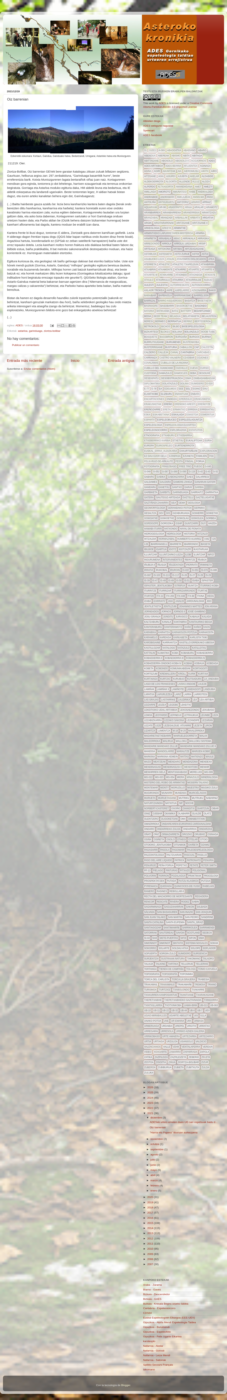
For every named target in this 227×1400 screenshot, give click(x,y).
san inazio (186, 912)
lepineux (176, 715)
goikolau (182, 518)
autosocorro (201, 285)
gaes (190, 477)
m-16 (175, 730)
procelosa (211, 875)
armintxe (180, 228)
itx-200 (170, 596)
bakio (212, 290)
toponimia (186, 974)
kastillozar (152, 648)
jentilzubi (170, 606)
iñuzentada (176, 564)
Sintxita (178, 943)
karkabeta (180, 637)
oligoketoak (169, 819)
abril (153, 1175)
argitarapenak (164, 223)
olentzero (151, 819)
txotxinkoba (173, 1005)
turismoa (150, 989)
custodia (150, 373)
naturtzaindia (153, 803)
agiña (147, 171)
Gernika (199, 508)
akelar (194, 176)
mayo (154, 1170)
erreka (192, 409)
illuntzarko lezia (171, 554)
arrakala (189, 238)
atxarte (193, 269)
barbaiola (165, 295)
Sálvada (149, 912)
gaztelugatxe (205, 497)
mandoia (149, 751)
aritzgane (183, 223)
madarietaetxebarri (157, 735)
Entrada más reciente (24, 360)
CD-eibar (188, 357)
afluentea (191, 166)
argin (148, 223)
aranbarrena (172, 212)
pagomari (178, 850)
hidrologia (174, 533)
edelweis (170, 388)
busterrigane (153, 347)
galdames (150, 482)
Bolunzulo (191, 331)
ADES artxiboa (153, 166)
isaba (195, 580)
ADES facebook (152, 135)
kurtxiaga (151, 679)
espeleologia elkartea (180, 425)
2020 (150, 1197)
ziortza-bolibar (52, 330)
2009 (150, 1254)
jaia (170, 601)
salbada (202, 906)
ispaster (207, 580)
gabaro (149, 477)
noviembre (157, 1139)
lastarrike (168, 699)
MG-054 (170, 777)
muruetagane (167, 798)
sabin (195, 901)
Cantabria (187, 352)
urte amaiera (171, 1036)
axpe (169, 290)
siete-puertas (168, 938)
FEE (211, 456)
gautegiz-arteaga (168, 497)
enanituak (181, 394)
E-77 (146, 388)
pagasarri (151, 850)
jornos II (179, 611)
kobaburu (187, 653)
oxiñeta (193, 844)
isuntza (193, 585)
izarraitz (159, 601)
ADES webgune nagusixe (158, 125)
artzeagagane (194, 249)
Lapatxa (149, 694)
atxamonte (165, 269)
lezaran (207, 720)
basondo (201, 306)
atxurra (177, 280)
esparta (149, 419)
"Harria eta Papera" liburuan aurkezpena (173, 1132)
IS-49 (171, 580)
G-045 (208, 466)
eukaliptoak (194, 440)
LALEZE (202, 684)
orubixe (200, 834)
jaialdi (179, 601)
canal (174, 352)
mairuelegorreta (185, 735)
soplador (209, 948)
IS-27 (192, 575)
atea (211, 259)
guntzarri (191, 523)
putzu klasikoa (189, 881)
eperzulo (185, 399)
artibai (177, 249)
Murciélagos (198, 793)
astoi (195, 254)
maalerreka (196, 730)
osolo (170, 839)
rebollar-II (176, 891)
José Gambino (197, 611)
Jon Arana (211, 606)
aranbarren (152, 212)
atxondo (181, 274)
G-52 (215, 471)
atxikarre (166, 274)
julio (153, 1159)
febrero (155, 1185)
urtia (147, 1041)
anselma (198, 197)
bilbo (176, 326)
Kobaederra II (153, 658)
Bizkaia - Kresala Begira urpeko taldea (165, 1303)
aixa (161, 176)
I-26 (146, 544)
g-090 (183, 471)
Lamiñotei (177, 689)
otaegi (181, 839)
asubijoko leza (154, 259)
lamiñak (149, 689)
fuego (198, 466)
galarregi (202, 477)
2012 (150, 1238)
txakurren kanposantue (160, 995)
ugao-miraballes (155, 1015)
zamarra (175, 1052)
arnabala (164, 238)
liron (208, 725)
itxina (201, 596)
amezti (208, 186)
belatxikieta (191, 316)
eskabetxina (161, 414)
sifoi (183, 938)
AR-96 (162, 207)
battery (186, 311)
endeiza (172, 399)
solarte (164, 948)
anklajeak (183, 197)
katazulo (184, 648)
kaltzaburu (151, 622)
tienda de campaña (171, 969)
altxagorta (165, 186)
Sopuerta (150, 953)
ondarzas (205, 829)
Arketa (166, 228)
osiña (147, 839)
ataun (170, 259)
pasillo (202, 855)
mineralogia (209, 777)
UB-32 (174, 1010)
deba (193, 373)
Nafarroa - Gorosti (153, 1350)
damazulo (165, 373)
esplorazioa (178, 430)
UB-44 (183, 1010)
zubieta (179, 1067)
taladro (208, 958)
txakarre (198, 989)
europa (149, 445)
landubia (209, 689)
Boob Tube (208, 331)
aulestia (162, 285)
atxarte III (151, 274)
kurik (192, 673)
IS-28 (200, 575)
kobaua (199, 663)
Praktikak (194, 875)
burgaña (181, 337)
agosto (154, 1154)
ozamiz (205, 844)
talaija (148, 964)
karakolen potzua (184, 632)
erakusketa (202, 399)
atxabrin (150, 269)
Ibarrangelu (159, 544)
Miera (180, 777)
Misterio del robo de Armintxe (164, 782)
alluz (196, 181)
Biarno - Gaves (152, 1289)
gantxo (177, 487)
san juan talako (155, 917)
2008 (150, 1259)
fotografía (151, 466)
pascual (189, 855)
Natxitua (171, 803)
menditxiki (191, 767)
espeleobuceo (167, 419)
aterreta (150, 264)
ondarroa (189, 829)
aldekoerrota (153, 181)
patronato (194, 860)
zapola (204, 1052)
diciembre (156, 1117)
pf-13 (147, 870)
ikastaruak (201, 549)
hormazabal (166, 539)
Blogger (125, 1385)
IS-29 (208, 575)
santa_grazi (195, 922)
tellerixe (201, 964)
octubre (155, 1144)
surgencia (200, 953)
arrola (166, 243)
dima (188, 378)
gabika (161, 477)
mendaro (174, 761)
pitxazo (185, 870)
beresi (148, 321)
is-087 (147, 575)
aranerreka (191, 212)
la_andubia (211, 679)
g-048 (147, 471)
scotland (193, 932)
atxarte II (207, 269)
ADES (162, 103)
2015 (150, 1223)
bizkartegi (151, 331)
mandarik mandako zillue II (198, 746)
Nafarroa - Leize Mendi (156, 1355)
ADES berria (173, 166)
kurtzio (165, 679)
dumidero (197, 383)
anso (210, 197)
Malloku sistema (200, 741)
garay (188, 487)
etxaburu (168, 435)
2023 (150, 1102)
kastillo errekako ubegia (196, 642)
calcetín (207, 347)
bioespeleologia (193, 326)
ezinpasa (175, 456)
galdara (165, 482)
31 (145, 150)
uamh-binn (190, 1005)
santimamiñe (171, 927)
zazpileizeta (178, 1057)
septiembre (157, 1149)
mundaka (181, 793)
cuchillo (182, 368)
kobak (188, 663)
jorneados (151, 611)
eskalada (177, 414)
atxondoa (195, 274)
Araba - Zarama (152, 1284)
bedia (147, 316)
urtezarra (189, 1036)
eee (181, 388)
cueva (194, 368)
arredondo (151, 243)
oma (183, 819)
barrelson (201, 295)
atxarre (180, 269)
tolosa (190, 969)
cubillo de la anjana (174, 362)
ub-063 (214, 1005)
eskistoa (192, 414)
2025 (150, 1092)
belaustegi (209, 316)
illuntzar (150, 554)
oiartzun (203, 808)
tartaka (173, 964)
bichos (165, 326)
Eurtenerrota (184, 445)
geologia (194, 502)
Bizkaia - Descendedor (156, 1294)
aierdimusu (191, 171)
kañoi (197, 627)
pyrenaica (151, 886)
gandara (150, 487)
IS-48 (163, 580)
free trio (185, 466)
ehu (205, 388)
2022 (150, 1107)
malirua (168, 741)
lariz (177, 694)
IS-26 (184, 575)
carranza (150, 357)
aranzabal (151, 217)
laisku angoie (186, 684)
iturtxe (202, 590)
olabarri (184, 813)
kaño (187, 627)
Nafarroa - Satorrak (154, 1360)
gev (161, 513)
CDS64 (147, 1312)
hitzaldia (150, 539)
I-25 (214, 539)
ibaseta (205, 544)
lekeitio (186, 704)
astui (204, 254)
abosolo (167, 160)
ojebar (157, 813)
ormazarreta (170, 834)
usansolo (186, 1041)
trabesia (203, 979)
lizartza (149, 730)
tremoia (199, 984)
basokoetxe (184, 306)
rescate (162, 901)
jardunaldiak (195, 601)
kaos (206, 627)
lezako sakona (174, 720)
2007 (150, 1264)
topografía (169, 974)
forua (200, 461)
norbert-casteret (156, 808)
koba (175, 653)
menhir (204, 767)
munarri (166, 793)
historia (189, 533)
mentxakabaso (177, 772)
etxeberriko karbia (157, 440)
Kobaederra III (174, 658)
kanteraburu (153, 627)
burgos (194, 337)
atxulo (148, 280)
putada (171, 881)
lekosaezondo (189, 710)
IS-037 (185, 570)
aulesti (149, 285)
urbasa (199, 1021)
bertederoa (203, 321)
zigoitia (161, 1062)
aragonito (175, 207)
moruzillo (178, 787)
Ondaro (149, 829)
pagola (165, 850)
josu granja (152, 616)
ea (160, 388)
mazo (147, 761)
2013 (150, 1233)
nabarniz (212, 798)
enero (154, 1190)
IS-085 (213, 570)
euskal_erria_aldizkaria (160, 451)
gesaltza (150, 513)
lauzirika (184, 699)
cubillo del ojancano (158, 368)
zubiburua (164, 1067)
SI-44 (147, 938)
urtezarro (206, 1036)
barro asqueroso (170, 300)
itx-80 (191, 596)
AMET (198, 186)
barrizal (150, 300)
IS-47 (155, 580)
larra (187, 694)
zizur (204, 1062)
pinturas (172, 870)
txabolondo (181, 989)
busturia (171, 347)
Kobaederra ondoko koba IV (163, 663)
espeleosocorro (155, 430)
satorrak (150, 932)
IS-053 (195, 570)
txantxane (187, 995)
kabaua (195, 616)
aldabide (207, 176)
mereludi (196, 772)
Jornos (166, 611)
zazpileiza (161, 1057)
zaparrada (190, 1052)
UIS (196, 1015)
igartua (161, 549)
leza (215, 715)
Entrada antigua (121, 360)
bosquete (150, 337)
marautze (183, 751)
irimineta (206, 564)
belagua (175, 316)
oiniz (147, 813)
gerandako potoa (180, 508)
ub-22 (165, 1010)
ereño (168, 404)
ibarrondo (191, 544)
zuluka (148, 1072)
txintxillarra (153, 1005)
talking (160, 964)
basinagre (151, 306)
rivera (174, 901)
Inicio (75, 360)
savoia (180, 932)
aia (180, 171)
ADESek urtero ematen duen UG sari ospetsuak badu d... (184, 1122)
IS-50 (179, 580)
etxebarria (184, 435)
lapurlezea (164, 694)
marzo (154, 1180)
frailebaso (169, 466)
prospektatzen (154, 881)
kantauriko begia (200, 622)
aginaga (205, 166)
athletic (164, 264)
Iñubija (202, 559)
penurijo (150, 865)
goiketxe (212, 513)
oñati (147, 834)
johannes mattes (190, 606)
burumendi (173, 342)
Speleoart (149, 130)
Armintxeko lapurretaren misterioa (168, 233)
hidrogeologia (154, 533)
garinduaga (35, 330)
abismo (176, 155)
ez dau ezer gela (155, 456)
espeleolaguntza (191, 419)
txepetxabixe (153, 1000)
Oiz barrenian (158, 1127)
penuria (208, 860)
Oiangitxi (189, 808)
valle (166, 1046)
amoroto (164, 191)
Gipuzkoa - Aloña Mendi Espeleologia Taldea (169, 1322)
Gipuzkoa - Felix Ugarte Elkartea (162, 1336)
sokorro (150, 948)
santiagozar (152, 927)
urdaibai (167, 1026)
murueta (150, 798)
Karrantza (170, 642)
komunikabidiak (180, 668)
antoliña (150, 202)
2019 (150, 1202)
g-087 (165, 471)
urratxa (204, 1026)
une (166, 1021)
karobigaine (152, 642)
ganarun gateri (205, 482)
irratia (148, 570)
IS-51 (187, 580)
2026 (150, 1087)
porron (163, 875)
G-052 (156, 471)
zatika (148, 1057)
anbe (192, 191)
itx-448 (181, 596)
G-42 (200, 471)
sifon (192, 938)
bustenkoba (191, 342)
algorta (171, 181)
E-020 (209, 383)
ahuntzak (169, 171)
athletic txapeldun (185, 264)
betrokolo (151, 326)
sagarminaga (153, 906)
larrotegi (200, 694)
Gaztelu (188, 497)
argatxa (207, 217)
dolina (184, 383)
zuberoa (150, 1067)
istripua (179, 585)
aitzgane (150, 176)
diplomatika (152, 383)
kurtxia (203, 673)
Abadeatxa (174, 150)
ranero (149, 891)
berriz (187, 321)
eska (147, 414)
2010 (150, 1248)
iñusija (161, 564)
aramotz (212, 207)
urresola (166, 1031)
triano (211, 984)
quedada (166, 886)
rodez (185, 901)
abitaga (197, 155)
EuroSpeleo (164, 445)
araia (188, 207)
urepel (179, 1026)
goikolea (197, 518)
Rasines (162, 891)
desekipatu (151, 378)
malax (203, 735)
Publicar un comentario (25, 345)
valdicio (200, 1041)
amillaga (150, 191)
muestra (193, 787)
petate (194, 865)
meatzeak (159, 761)
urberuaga (151, 1026)
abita (186, 155)
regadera (201, 896)
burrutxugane (154, 342)
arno (176, 238)
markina (149, 756)
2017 (150, 1212)
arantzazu (209, 212)
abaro (202, 150)
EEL (188, 388)
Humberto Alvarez (189, 539)
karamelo (150, 637)
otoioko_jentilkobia (157, 844)
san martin (175, 917)
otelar (193, 839)
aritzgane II (200, 223)
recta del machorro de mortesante (168, 896)
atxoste (210, 274)
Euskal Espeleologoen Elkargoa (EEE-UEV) (169, 1317)
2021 (150, 1113)
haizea (212, 523)
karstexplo (149, 1341)
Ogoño (175, 808)
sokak (214, 943)
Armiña (200, 233)
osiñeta (159, 839)
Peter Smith (209, 865)
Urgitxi (191, 1026)
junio (153, 1164)
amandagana (184, 186)
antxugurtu (166, 202)
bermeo (160, 321)
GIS (168, 513)
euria (208, 440)
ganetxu (164, 487)
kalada (206, 616)
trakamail (151, 984)
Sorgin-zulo (167, 953)
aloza (206, 181)
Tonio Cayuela (207, 969)
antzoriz (183, 202)
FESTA (179, 461)
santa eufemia (175, 922)
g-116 (192, 471)
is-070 (204, 570)
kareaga (165, 637)
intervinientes (172, 559)
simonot (164, 943)
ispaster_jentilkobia (158, 585)
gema (181, 502)
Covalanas (151, 362)
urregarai (151, 1031)
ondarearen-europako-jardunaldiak (186, 824)
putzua (205, 881)
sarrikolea (189, 927)
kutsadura (194, 679)
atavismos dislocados (191, 259)
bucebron (166, 337)
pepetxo (181, 865)
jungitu (168, 616)
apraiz (206, 202)
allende (184, 181)
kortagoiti (200, 668)
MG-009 (208, 772)
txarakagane (205, 995)
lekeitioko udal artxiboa (160, 710)
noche (189, 803)
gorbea (211, 518)
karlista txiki (199, 637)
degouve (204, 373)
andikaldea (205, 191)
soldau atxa (180, 948)
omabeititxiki (196, 819)
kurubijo (179, 679)
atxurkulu (163, 280)
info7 (211, 554)
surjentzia (151, 958)
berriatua (174, 321)
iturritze (150, 590)
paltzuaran (174, 855)
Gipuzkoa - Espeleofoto (157, 1331)
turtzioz (164, 989)
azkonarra (199, 290)
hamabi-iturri (153, 528)
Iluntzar (199, 554)
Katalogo (168, 648)
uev (207, 1010)
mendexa (206, 761)
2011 (150, 1243)
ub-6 (192, 1010)
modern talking (197, 782)
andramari (167, 197)
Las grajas (151, 699)
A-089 (161, 150)
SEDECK (207, 932)
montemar (151, 787)
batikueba (162, 311)
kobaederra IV (195, 658)
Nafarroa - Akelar (153, 1345)
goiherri (198, 513)
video (147, 1052)
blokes (165, 331)
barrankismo (183, 295)
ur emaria (177, 1021)
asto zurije (182, 254)
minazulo (193, 777)
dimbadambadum (204, 378)
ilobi (188, 554)
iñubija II (149, 564)
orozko (187, 834)
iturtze (149, 596)
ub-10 (147, 1010)
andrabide (151, 197)
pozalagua (178, 875)
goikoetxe (167, 518)
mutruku (198, 798)
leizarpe (150, 704)
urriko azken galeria (190, 1031)
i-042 (206, 539)
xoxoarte (160, 1052)
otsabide (180, 844)
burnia (206, 337)
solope (195, 948)
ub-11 (156, 1010)
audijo (208, 280)
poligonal (199, 870)
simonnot (150, 943)
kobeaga (212, 663)
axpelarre (182, 290)
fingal (189, 461)
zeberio (194, 1057)
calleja (163, 352)
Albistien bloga (151, 121)
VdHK (176, 1046)
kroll (182, 673)
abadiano (189, 150)
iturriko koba (209, 585)
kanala (166, 622)
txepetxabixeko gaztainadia (183, 1000)
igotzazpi (185, 549)
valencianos (152, 1046)
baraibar (150, 295)
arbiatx (195, 217)
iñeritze (189, 559)
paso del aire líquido (158, 860)
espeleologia (153, 425)
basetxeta (204, 300)
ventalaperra (191, 1046)
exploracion (208, 451)
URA (189, 1021)
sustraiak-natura (173, 958)
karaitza (164, 632)
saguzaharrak (173, 906)
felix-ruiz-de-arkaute (158, 461)
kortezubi (151, 673)
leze (158, 725)
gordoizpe (151, 523)
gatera (149, 497)
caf (196, 347)
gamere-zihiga (182, 482)
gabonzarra (176, 477)
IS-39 (147, 580)
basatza (189, 300)
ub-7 (199, 1010)
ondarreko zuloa (169, 829)
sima (201, 938)
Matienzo (197, 756)
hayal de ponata (190, 528)
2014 (150, 1228)
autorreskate (179, 285)
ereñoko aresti (185, 404)
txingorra (211, 1000)
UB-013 (204, 1005)
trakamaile (167, 984)
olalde (196, 813)
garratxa (211, 492)
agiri (157, 171)
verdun (208, 1046)
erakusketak (152, 404)
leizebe (173, 704)
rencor (149, 901)
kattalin (149, 653)
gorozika (167, 523)
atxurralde (193, 280)
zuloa (205, 1067)
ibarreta (176, 544)
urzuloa (172, 1041)
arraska (203, 238)
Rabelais (208, 886)
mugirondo (151, 793)
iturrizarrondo (184, 590)
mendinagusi (152, 767)
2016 (150, 1217)
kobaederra (204, 653)
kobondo (162, 668)
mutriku (184, 798)
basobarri (167, 306)
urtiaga (159, 1041)
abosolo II (182, 160)
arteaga (149, 249)
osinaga (213, 834)
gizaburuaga (181, 513)
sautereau (166, 932)
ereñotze (204, 404)
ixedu (210, 596)
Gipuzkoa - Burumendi (156, 1327)
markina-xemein (167, 756)
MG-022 (148, 777)
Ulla (203, 1015)
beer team (160, 316)
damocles (180, 373)
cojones (202, 357)
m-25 (183, 730)
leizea (162, 704)
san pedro (192, 917)
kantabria (180, 622)
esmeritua (207, 414)
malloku (181, 741)
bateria (149, 311)
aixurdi (171, 176)
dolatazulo (170, 383)
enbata (195, 394)
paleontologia (154, 855)
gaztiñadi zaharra (156, 502)
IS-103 (156, 575)
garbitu (165, 492)
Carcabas (202, 352)
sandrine (207, 917)
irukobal (162, 570)
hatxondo (170, 528)
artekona (164, 249)
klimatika (164, 653)
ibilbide (149, 549)
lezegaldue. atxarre (177, 725)
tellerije (187, 964)
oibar (215, 808)
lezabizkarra (153, 720)
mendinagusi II (172, 767)
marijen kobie (201, 751)
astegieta (165, 254)
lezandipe (193, 720)
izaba (147, 601)
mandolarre (166, 751)
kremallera (168, 673)
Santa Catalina (154, 922)
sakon (190, 906)
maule (210, 756)
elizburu (166, 394)
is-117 (175, 575)
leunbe (205, 715)
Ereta (166, 409)
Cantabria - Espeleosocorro (159, 1308)
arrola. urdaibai (185, 243)
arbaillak (181, 217)
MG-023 (159, 777)
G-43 (208, 471)
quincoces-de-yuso (187, 886)
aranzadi (166, 217)
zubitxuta (192, 1067)
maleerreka (152, 741)
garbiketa (151, 492)
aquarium (150, 207)
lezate (148, 725)
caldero (150, 352)
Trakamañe (184, 984)
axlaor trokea (154, 290)
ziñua (171, 1062)
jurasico (182, 616)
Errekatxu (207, 409)
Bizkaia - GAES (152, 1299)
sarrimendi (207, 927)
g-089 (174, 471)
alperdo (149, 186)
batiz (175, 311)
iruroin (175, 570)
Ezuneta (188, 456)
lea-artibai (206, 699)
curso (204, 368)
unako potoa (152, 1021)
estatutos (196, 430)
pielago (158, 870)
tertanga (150, 969)
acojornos (198, 160)
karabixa (150, 632)
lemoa (148, 715)
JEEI (209, 601)
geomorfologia (154, 508)
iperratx (192, 564)
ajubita (182, 176)
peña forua (166, 865)
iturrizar (165, 590)
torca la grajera (183, 979)
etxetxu (178, 440)
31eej (152, 150)
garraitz (197, 492)
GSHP (178, 523)
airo (214, 171)
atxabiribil (208, 264)
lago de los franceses (159, 684)
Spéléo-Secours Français (158, 1364)
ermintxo (179, 409)
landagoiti (194, 689)
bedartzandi (202, 311)
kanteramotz (173, 627)
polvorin (150, 875)
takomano (193, 958)
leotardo (161, 715)
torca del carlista (156, 979)
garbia (199, 487)
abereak (163, 155)
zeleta (205, 1057)
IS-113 (166, 575)
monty (164, 787)
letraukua (191, 715)
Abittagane (151, 160)
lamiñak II (163, 689)
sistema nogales (196, 943)
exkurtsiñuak (188, 451)
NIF (181, 803)
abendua (150, 155)
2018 (150, 1207)
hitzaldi (202, 533)
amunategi (180, 191)
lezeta (198, 725)
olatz (207, 813)
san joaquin (203, 912)
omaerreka (151, 824)
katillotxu (199, 648)
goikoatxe (151, 518)
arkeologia (152, 228)
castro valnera (170, 357)
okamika (170, 813)
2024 (150, 1097)
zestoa (149, 1062)
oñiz (156, 834)
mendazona (190, 761)
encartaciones (154, 399)
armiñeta (150, 238)
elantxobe (151, 394)
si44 (154, 938)
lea (195, 699)
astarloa (23, 330)
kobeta (149, 668)
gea (173, 502)
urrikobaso (152, 1036)
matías (184, 756)
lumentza (164, 730)
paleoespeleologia (200, 850)
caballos (185, 347)
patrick (179, 860)
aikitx (204, 171)
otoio (204, 839)
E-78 (153, 388)
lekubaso (208, 710)
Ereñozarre (152, 409)
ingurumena (152, 559)
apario (195, 202)
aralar (199, 207)
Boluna (177, 331)
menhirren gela (154, 772)
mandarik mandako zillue (161, 746)
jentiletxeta (152, 606)
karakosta (206, 632)
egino (196, 388)
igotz (172, 549)
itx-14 (159, 596)
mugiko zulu (209, 787)
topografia (151, 974)
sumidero (184, 953)
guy (203, 523)
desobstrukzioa (172, 378)
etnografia (151, 435)
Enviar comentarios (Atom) (39, 368)
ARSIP (202, 243)
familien (201, 456)
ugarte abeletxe (180, 1015)
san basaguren (167, 912)
